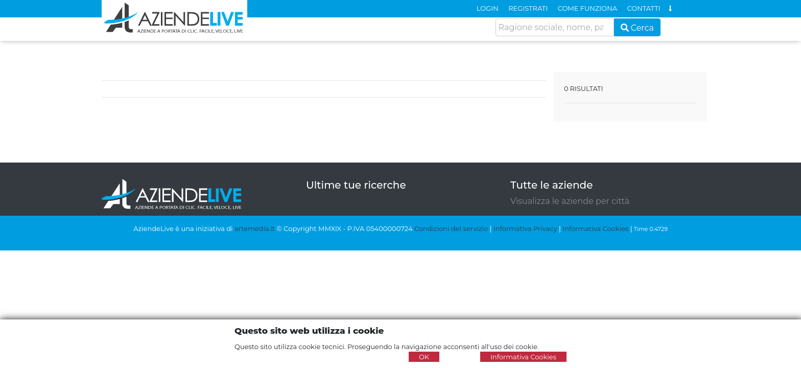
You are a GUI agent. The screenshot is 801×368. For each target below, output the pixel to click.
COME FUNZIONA (587, 8)
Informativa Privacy (525, 228)
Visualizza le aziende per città (569, 201)
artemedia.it (254, 228)
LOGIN (488, 8)
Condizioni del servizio (451, 228)
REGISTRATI (528, 8)
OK (424, 357)
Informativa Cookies (595, 228)
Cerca (637, 28)
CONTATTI (644, 8)
